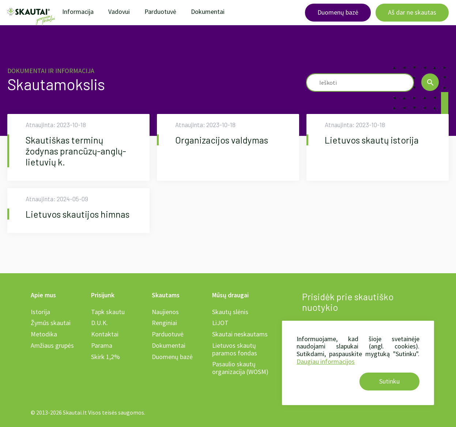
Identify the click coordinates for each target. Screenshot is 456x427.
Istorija (40, 312)
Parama (101, 345)
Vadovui (119, 11)
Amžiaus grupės (52, 345)
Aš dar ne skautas (412, 12)
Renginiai (164, 323)
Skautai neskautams (240, 334)
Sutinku (389, 381)
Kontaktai (104, 334)
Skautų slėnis (230, 312)
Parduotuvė (160, 11)
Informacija (78, 11)
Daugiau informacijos (326, 361)
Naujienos (165, 312)
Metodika (44, 334)
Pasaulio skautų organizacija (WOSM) (240, 368)
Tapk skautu (108, 312)
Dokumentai (208, 11)
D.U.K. (99, 323)
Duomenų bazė (337, 12)
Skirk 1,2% (105, 356)
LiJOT (220, 323)
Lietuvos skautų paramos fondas (234, 349)
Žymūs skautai (51, 323)
